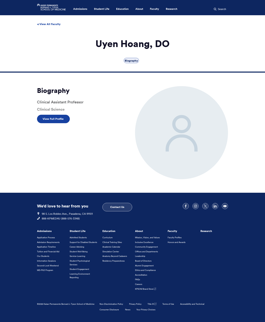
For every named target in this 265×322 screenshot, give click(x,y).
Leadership (140, 256)
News (127, 309)
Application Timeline (46, 246)
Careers (138, 284)
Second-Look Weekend (48, 265)
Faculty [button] (154, 9)
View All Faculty (49, 24)
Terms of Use (168, 304)
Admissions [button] (80, 9)
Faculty (172, 231)
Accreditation (141, 274)
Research (206, 231)
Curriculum (107, 237)
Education (108, 231)
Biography (131, 60)
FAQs (137, 279)
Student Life (78, 231)
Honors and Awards (176, 242)
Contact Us (117, 207)
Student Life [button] (101, 9)
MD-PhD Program (45, 270)
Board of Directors (143, 260)
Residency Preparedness (113, 260)
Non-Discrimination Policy (111, 304)
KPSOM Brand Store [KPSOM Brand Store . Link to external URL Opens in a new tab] (145, 288)
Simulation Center (110, 251)
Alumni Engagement (144, 265)
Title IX (152, 304)
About (139, 231)
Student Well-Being (79, 251)
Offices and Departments (146, 251)
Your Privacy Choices (145, 309)
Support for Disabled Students (83, 242)
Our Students (43, 256)
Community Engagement (146, 246)
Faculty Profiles (175, 237)
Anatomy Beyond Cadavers (114, 256)
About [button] (139, 9)
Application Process (46, 237)
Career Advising (77, 246)
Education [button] (122, 9)
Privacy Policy (135, 304)
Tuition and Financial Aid (48, 251)
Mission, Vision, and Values (147, 237)
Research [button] (171, 9)
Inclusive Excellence (144, 242)
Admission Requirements (48, 242)
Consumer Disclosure (109, 309)
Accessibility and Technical (192, 304)
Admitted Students (78, 237)
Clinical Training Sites (112, 242)
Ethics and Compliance (145, 270)
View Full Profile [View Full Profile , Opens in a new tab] (53, 119)
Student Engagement (79, 269)
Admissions (44, 231)
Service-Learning (77, 256)
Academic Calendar (111, 246)
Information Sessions (46, 260)
